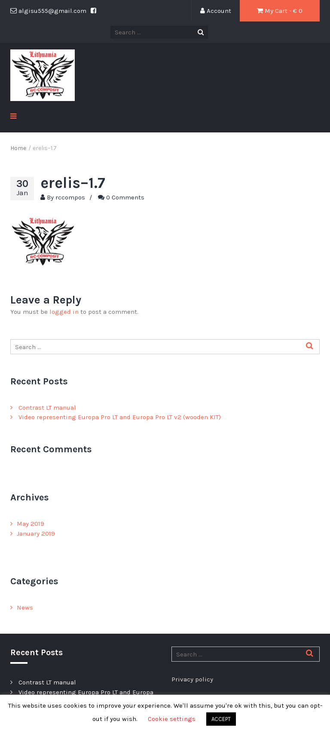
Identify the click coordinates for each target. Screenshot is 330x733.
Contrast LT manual (47, 407)
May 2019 (30, 524)
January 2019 (36, 533)
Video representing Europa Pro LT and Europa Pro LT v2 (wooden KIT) (119, 417)
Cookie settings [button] (172, 719)
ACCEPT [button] (221, 719)
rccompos (70, 197)
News (25, 607)
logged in (64, 312)
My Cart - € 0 (279, 11)
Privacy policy (192, 679)
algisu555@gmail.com (48, 11)
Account (215, 11)
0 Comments (125, 197)
